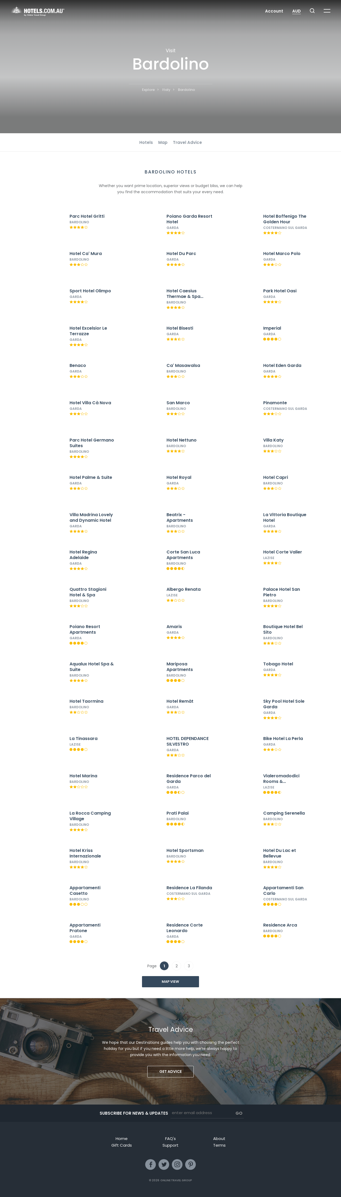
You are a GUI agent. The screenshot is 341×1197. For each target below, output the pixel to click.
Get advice (170, 1071)
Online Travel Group (176, 1180)
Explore (148, 89)
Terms (219, 1145)
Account (274, 11)
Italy (166, 89)
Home (122, 1138)
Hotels (146, 142)
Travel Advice (187, 142)
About (219, 1138)
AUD (296, 11)
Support (170, 1145)
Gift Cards (121, 1145)
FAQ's (170, 1138)
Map (163, 142)
